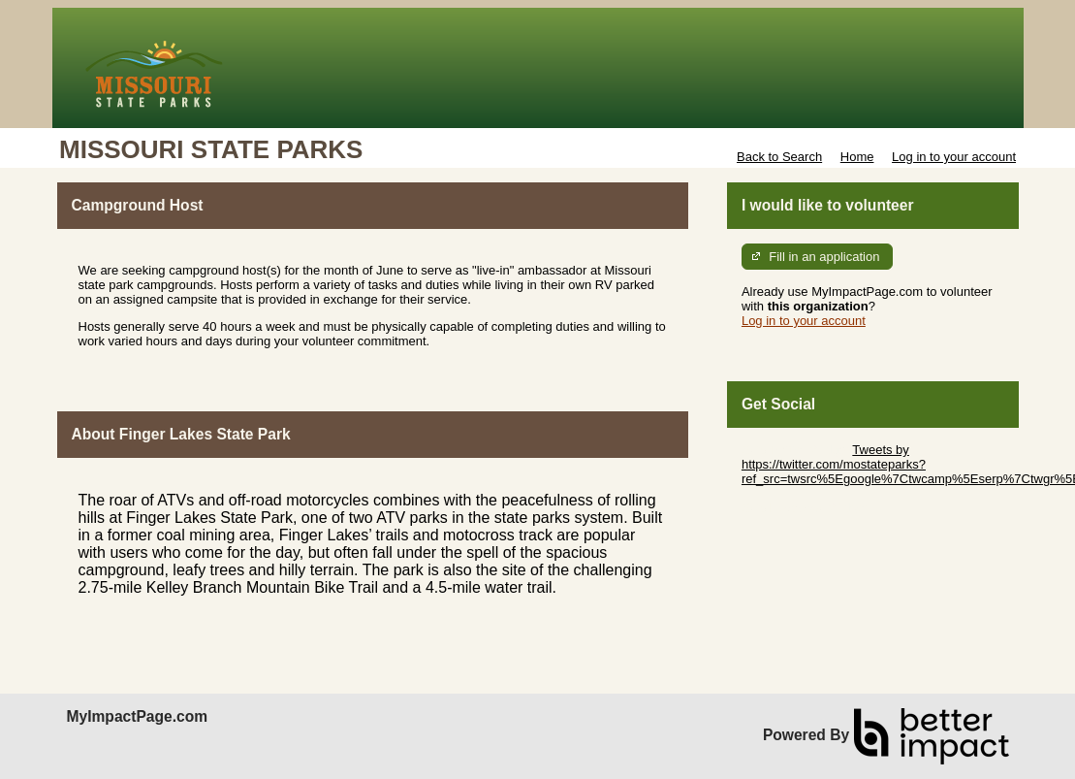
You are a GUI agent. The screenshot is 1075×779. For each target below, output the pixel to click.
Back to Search (779, 156)
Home (857, 156)
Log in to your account (954, 156)
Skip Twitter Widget (795, 449)
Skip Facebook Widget (805, 508)
